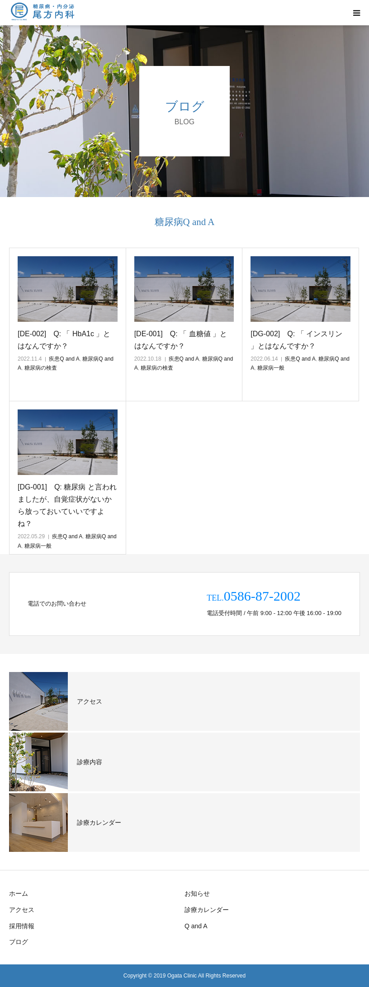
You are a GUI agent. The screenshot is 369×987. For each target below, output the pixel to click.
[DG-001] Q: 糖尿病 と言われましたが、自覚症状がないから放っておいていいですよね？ (67, 505)
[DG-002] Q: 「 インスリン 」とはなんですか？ (296, 340)
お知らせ (197, 893)
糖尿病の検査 (40, 368)
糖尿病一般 (270, 368)
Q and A (196, 926)
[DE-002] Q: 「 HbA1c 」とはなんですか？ (64, 340)
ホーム (18, 893)
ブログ (18, 941)
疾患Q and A (64, 359)
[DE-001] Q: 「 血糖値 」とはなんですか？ (180, 340)
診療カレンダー (206, 909)
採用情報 (21, 926)
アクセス (21, 909)
